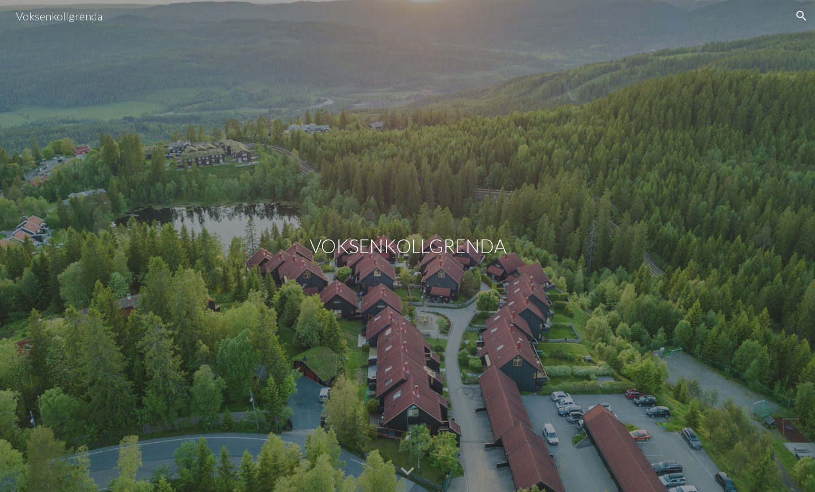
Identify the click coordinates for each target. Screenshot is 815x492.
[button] (801, 15)
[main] (407, 246)
